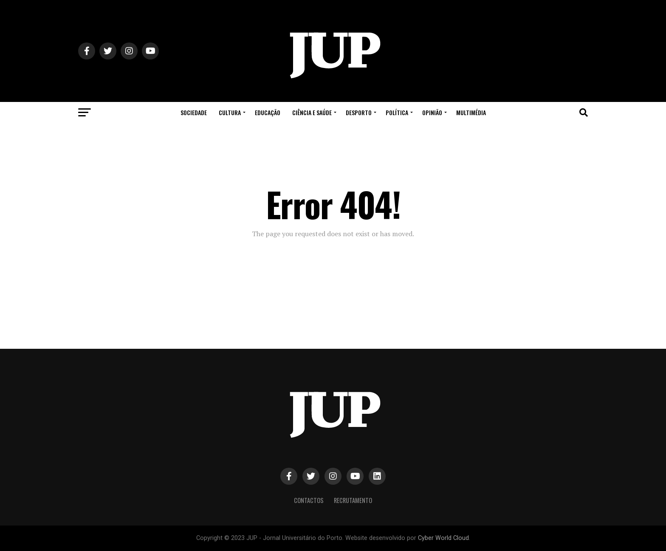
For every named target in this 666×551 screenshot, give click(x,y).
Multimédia (471, 112)
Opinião (432, 112)
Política (397, 112)
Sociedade (194, 112)
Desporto (359, 112)
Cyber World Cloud (443, 538)
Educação (267, 112)
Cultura (230, 112)
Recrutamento (353, 500)
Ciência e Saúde (312, 112)
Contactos (309, 500)
